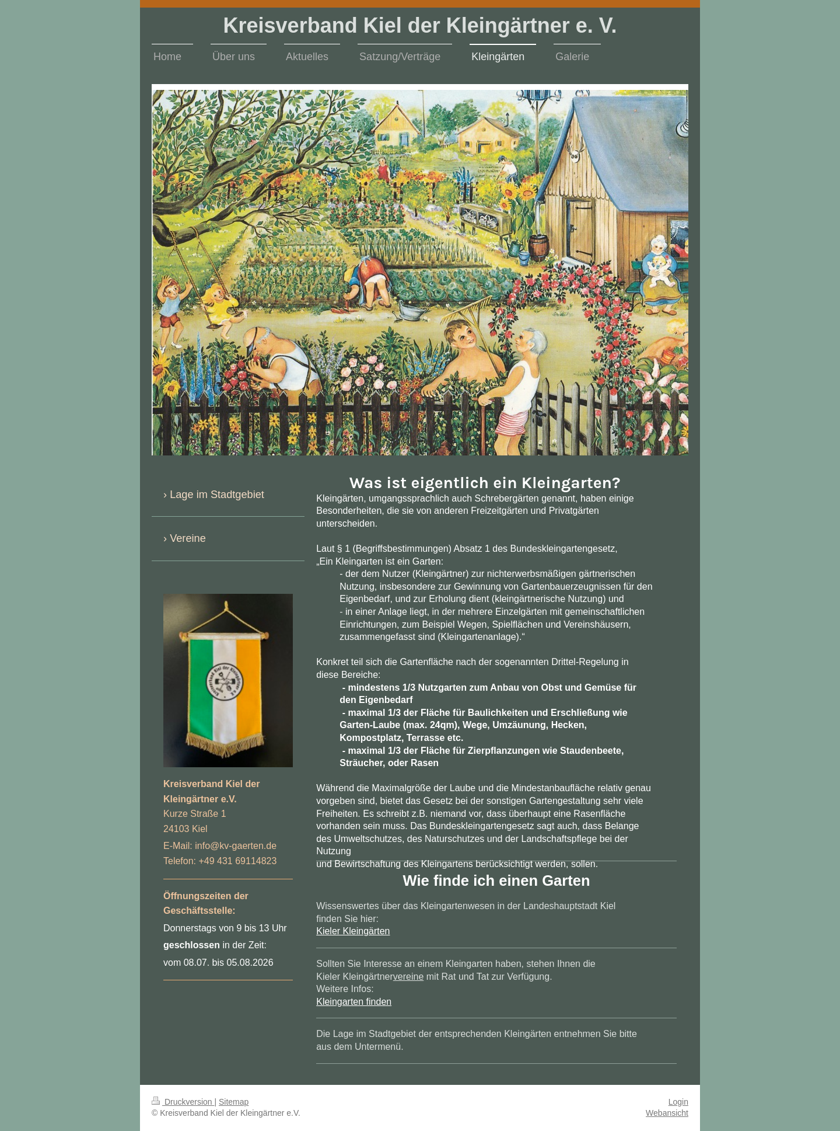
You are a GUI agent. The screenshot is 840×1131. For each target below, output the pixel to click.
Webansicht (667, 1113)
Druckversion (183, 1101)
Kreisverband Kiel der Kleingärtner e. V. (420, 25)
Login (678, 1101)
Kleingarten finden (353, 1002)
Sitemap (234, 1101)
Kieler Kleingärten (353, 931)
